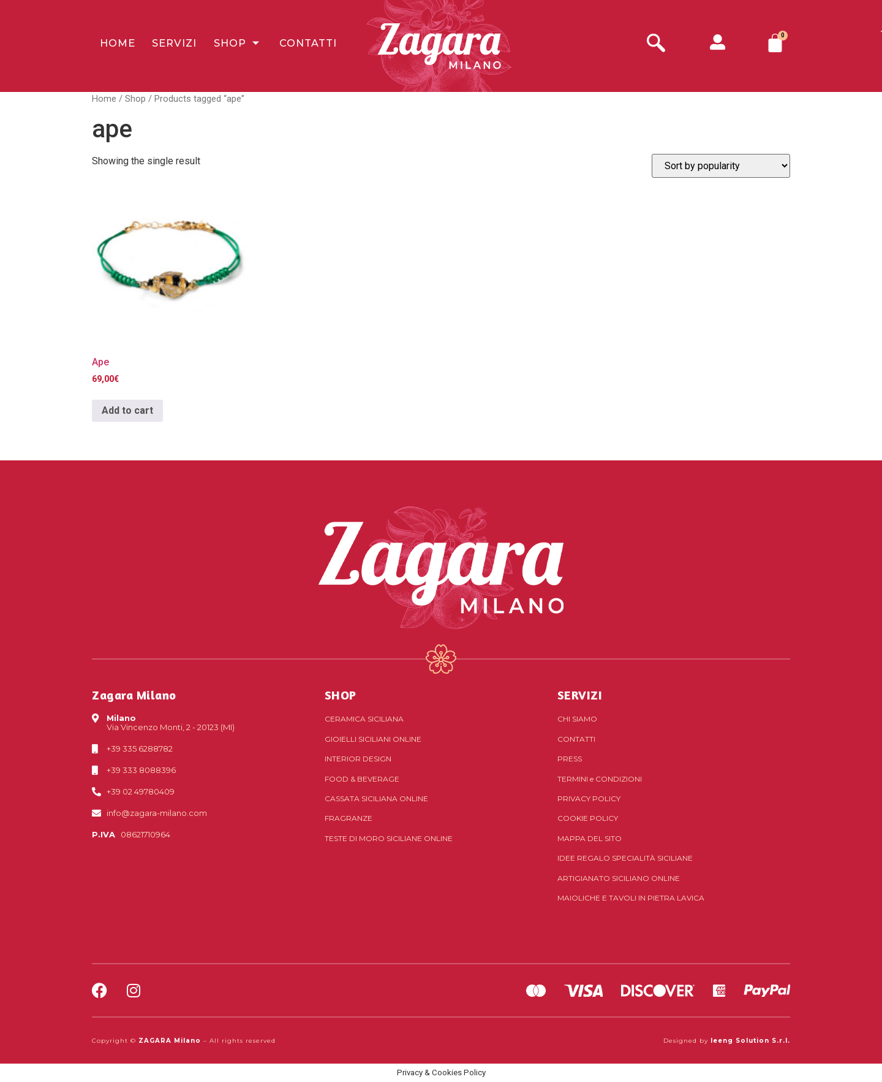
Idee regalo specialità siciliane (625, 858)
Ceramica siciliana (364, 718)
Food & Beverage (362, 778)
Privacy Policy (588, 798)
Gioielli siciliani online (373, 739)
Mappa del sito (589, 838)
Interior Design (358, 758)
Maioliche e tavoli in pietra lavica (630, 897)
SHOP (340, 695)
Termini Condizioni (599, 778)
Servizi (162, 45)
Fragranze (348, 818)
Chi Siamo (577, 718)
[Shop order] (721, 166)
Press (569, 758)
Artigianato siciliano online (618, 878)
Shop (222, 45)
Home (109, 45)
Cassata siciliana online (376, 798)
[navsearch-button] (656, 44)
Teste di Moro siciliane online (389, 838)
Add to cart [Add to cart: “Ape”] (127, 410)
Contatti (289, 45)
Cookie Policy (587, 818)
